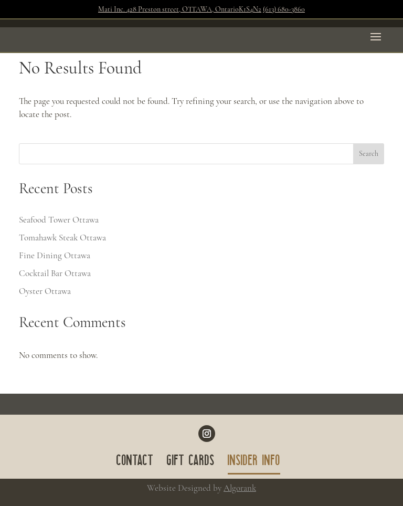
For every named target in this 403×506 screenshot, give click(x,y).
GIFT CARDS (191, 462)
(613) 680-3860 (284, 9)
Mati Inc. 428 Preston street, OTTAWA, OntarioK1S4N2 (179, 9)
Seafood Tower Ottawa (59, 219)
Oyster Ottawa (45, 291)
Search (368, 153)
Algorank (240, 487)
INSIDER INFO (254, 462)
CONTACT (135, 462)
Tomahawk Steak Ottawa (62, 237)
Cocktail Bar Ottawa (55, 273)
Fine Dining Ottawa (54, 255)
